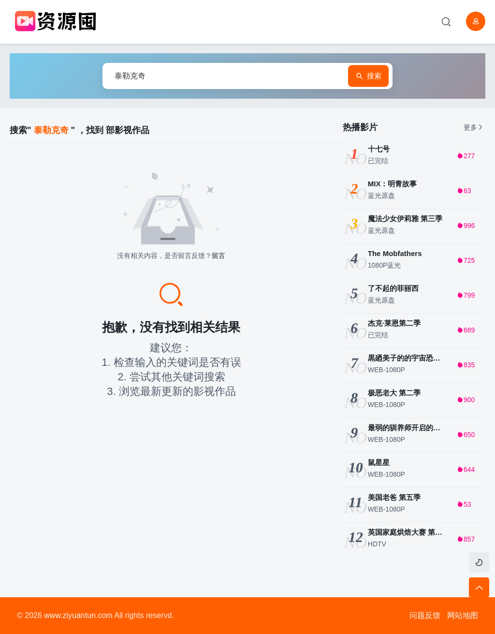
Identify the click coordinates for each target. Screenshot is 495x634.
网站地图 (462, 615)
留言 (218, 255)
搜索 (368, 76)
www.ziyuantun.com (78, 615)
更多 (474, 127)
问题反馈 (424, 615)
